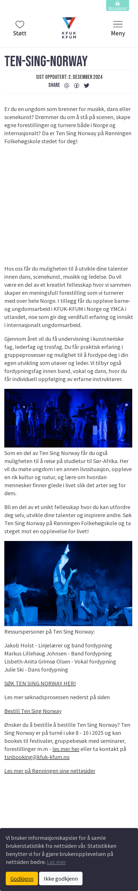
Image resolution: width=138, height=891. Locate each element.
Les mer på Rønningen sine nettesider (49, 770)
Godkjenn (21, 878)
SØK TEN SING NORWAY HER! (40, 683)
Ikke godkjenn (61, 878)
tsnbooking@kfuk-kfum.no (37, 756)
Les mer (56, 861)
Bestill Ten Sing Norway (33, 710)
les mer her (65, 748)
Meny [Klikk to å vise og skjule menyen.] (118, 28)
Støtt (19, 28)
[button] (69, 27)
